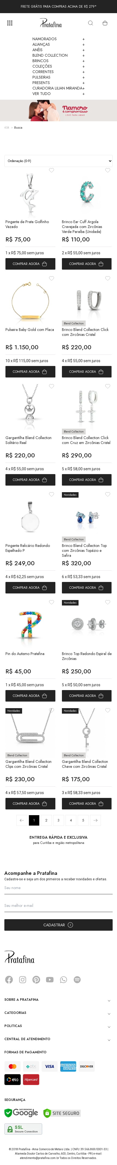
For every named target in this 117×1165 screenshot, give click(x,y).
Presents (58, 82)
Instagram (22, 979)
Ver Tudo (58, 93)
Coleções (58, 66)
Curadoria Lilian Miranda (58, 88)
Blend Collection (58, 55)
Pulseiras (58, 77)
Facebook (9, 979)
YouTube (50, 979)
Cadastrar (58, 925)
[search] (90, 23)
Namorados (58, 39)
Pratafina (51, 23)
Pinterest (36, 979)
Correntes (58, 71)
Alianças (58, 44)
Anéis (58, 50)
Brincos (58, 61)
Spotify (77, 979)
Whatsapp (63, 979)
